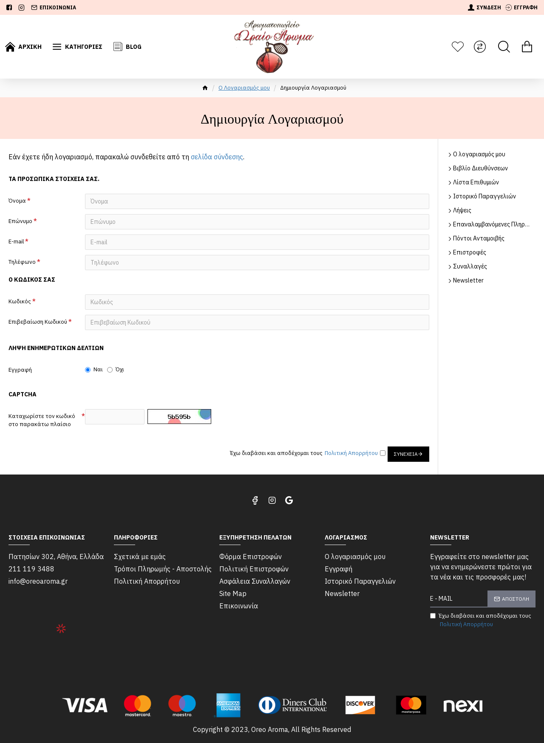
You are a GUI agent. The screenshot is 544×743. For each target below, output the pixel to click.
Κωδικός (19, 301)
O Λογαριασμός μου (244, 87)
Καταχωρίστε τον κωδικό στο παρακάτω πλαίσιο (41, 420)
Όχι (115, 369)
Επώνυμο (20, 221)
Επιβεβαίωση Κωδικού (37, 321)
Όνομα (17, 200)
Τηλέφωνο (22, 262)
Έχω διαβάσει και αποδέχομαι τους (480, 620)
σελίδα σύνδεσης (217, 157)
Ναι (94, 369)
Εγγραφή (20, 369)
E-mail (16, 241)
